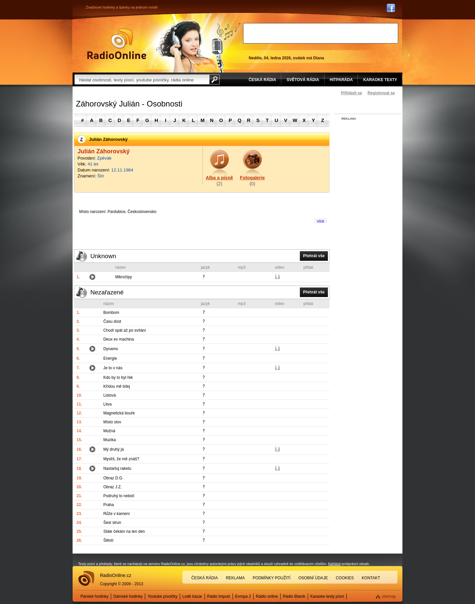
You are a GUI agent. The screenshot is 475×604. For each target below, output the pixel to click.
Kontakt (371, 578)
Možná (109, 431)
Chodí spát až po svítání (124, 330)
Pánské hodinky (94, 596)
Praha (108, 504)
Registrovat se (381, 93)
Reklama (235, 578)
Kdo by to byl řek (118, 377)
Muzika (109, 440)
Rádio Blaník (294, 596)
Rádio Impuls (218, 596)
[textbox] (142, 79)
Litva (107, 404)
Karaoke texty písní (327, 596)
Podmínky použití (271, 578)
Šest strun (112, 522)
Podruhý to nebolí (118, 496)
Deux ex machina (118, 339)
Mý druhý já (113, 449)
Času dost (112, 321)
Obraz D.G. (113, 478)
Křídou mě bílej (116, 386)
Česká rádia (204, 578)
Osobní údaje (313, 578)
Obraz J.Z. (112, 487)
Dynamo (110, 349)
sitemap (389, 596)
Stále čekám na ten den (124, 531)
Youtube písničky (162, 596)
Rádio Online (116, 43)
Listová (109, 395)
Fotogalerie (252, 177)
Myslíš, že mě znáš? (121, 459)
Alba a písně (219, 177)
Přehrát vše (314, 256)
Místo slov (112, 422)
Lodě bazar (192, 596)
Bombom (111, 312)
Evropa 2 (243, 596)
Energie (110, 358)
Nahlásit (334, 564)
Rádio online (267, 596)
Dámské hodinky (128, 596)
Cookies (345, 578)
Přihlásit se (351, 93)
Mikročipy (123, 277)
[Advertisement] (320, 33)
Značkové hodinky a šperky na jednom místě (122, 7)
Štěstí (108, 540)
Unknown (103, 256)
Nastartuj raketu (117, 468)
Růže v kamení (116, 513)
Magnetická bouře (119, 413)
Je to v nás (112, 368)
